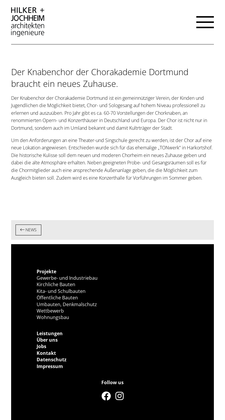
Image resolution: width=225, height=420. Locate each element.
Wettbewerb (50, 311)
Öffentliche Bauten (57, 297)
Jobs (41, 346)
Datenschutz (52, 359)
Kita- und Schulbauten (61, 291)
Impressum (50, 366)
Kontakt (46, 353)
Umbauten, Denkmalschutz (67, 304)
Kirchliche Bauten (56, 284)
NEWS (28, 229)
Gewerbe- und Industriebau (67, 278)
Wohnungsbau (53, 317)
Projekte (46, 271)
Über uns (47, 340)
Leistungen (50, 333)
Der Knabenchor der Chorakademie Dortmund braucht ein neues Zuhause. (99, 77)
